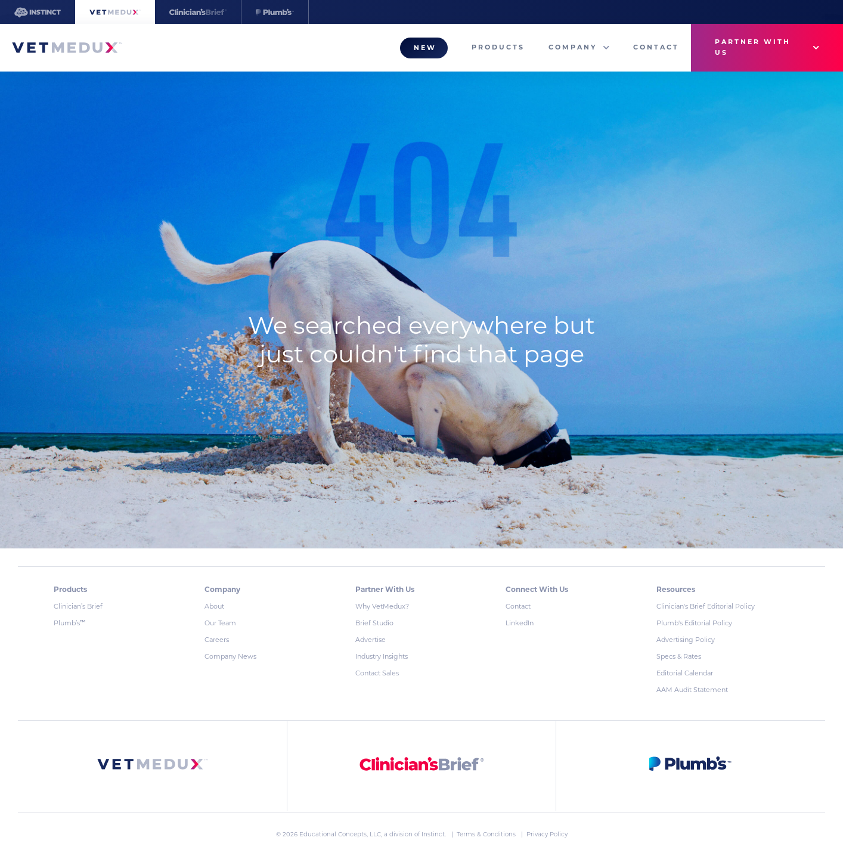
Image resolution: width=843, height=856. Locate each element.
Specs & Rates (678, 656)
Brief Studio (374, 623)
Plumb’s (69, 623)
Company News (230, 656)
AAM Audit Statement (692, 690)
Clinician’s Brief (78, 606)
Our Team (220, 623)
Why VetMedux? (382, 606)
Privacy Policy (547, 834)
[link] (152, 766)
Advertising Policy (685, 639)
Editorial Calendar (684, 673)
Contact (656, 47)
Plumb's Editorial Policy (694, 623)
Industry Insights (381, 656)
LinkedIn (520, 623)
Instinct (433, 834)
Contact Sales (377, 673)
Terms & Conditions (487, 834)
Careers (216, 639)
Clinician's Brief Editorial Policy (705, 606)
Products (498, 47)
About (214, 606)
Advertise (370, 639)
